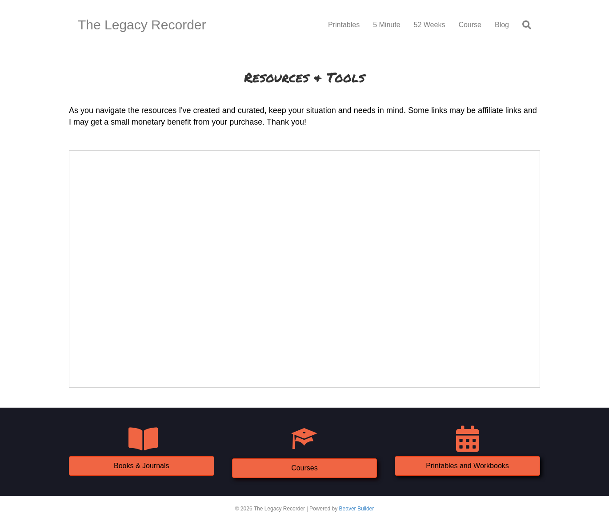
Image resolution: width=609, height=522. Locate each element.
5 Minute (386, 24)
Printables (344, 24)
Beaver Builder (356, 509)
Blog (502, 24)
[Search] (523, 25)
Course (469, 24)
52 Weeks (429, 24)
